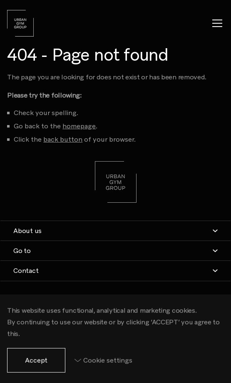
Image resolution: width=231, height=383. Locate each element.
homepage (79, 126)
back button (62, 139)
